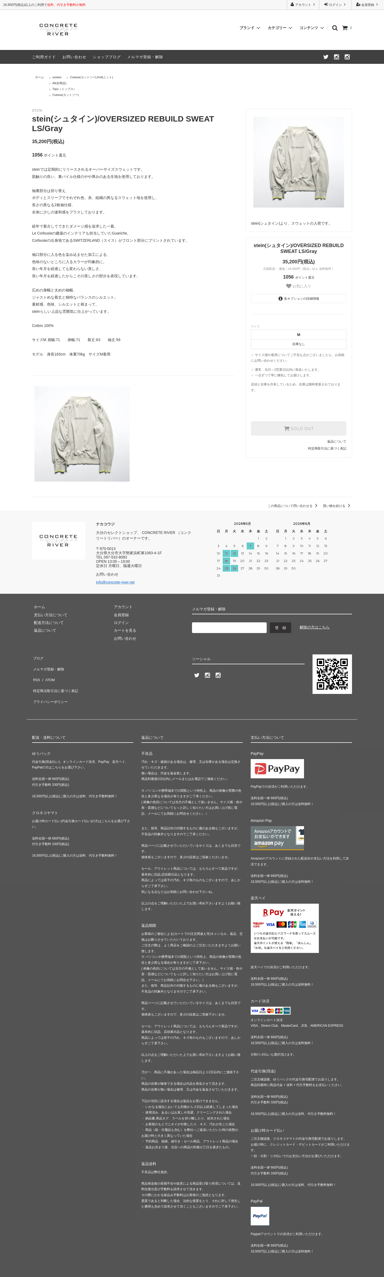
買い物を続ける (337, 506)
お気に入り (298, 286)
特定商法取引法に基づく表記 (56, 680)
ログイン (335, 4)
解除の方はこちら (315, 627)
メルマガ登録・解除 (145, 57)
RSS (36, 672)
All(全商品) (60, 83)
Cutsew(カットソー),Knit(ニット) (91, 77)
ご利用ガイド (44, 57)
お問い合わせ (74, 57)
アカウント (303, 4)
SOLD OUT (299, 428)
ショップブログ (107, 57)
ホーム (39, 77)
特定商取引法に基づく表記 (327, 448)
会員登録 (367, 4)
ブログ (37, 657)
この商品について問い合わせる (293, 506)
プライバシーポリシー (50, 688)
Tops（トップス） (64, 89)
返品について (336, 441)
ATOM (48, 672)
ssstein (57, 77)
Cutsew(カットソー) (66, 94)
